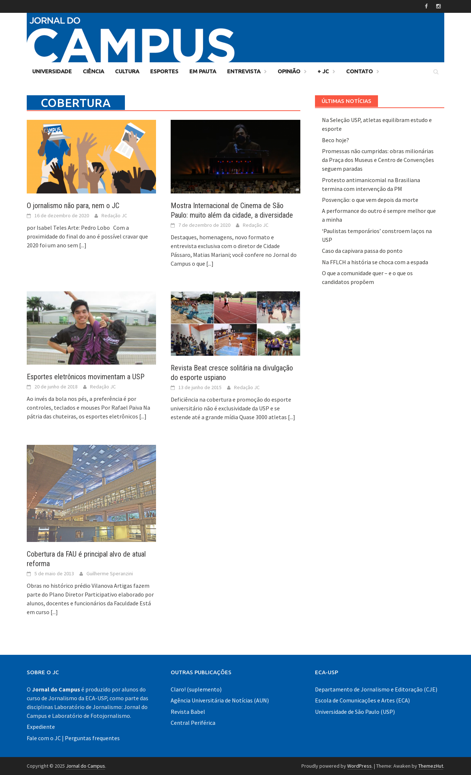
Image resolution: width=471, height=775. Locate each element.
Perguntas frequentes (92, 738)
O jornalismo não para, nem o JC (73, 205)
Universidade (52, 71)
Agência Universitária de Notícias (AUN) (220, 700)
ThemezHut (430, 766)
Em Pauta (202, 71)
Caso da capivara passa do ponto (362, 250)
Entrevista (243, 71)
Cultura (127, 71)
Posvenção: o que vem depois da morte (370, 199)
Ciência (93, 71)
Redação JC (114, 215)
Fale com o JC (44, 738)
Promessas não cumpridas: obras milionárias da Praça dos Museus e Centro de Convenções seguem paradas (378, 159)
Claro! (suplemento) (196, 689)
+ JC (323, 71)
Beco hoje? (335, 140)
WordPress (359, 766)
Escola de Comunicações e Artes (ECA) (362, 700)
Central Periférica (193, 722)
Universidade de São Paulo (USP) (355, 711)
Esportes (164, 71)
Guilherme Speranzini (109, 573)
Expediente (41, 726)
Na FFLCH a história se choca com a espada (375, 262)
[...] (82, 245)
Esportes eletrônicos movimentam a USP (85, 376)
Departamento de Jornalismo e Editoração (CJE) (376, 689)
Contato (359, 71)
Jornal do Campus (85, 766)
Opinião (289, 71)
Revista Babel (188, 711)
